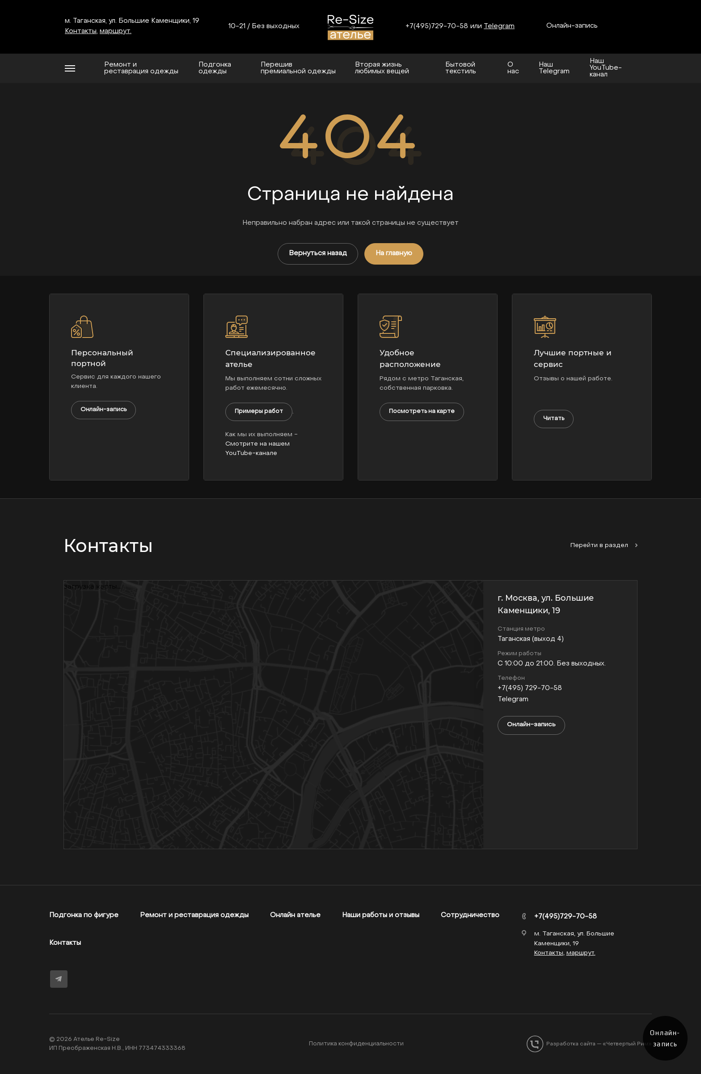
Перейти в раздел (604, 545)
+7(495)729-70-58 (436, 26)
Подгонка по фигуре (83, 915)
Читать (553, 418)
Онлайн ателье (295, 915)
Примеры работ (259, 411)
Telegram (499, 26)
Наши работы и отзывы (380, 915)
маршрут (115, 31)
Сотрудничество (470, 915)
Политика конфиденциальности (356, 1044)
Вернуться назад (318, 253)
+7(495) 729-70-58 (530, 688)
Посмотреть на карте (422, 411)
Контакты (65, 943)
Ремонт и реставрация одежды (194, 915)
